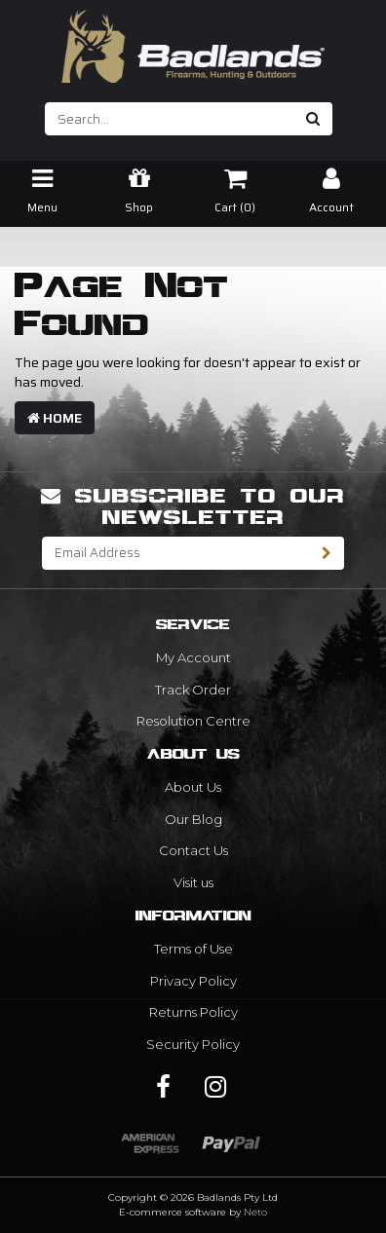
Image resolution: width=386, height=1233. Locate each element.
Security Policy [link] (193, 1044)
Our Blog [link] (193, 819)
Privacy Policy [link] (193, 981)
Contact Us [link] (193, 850)
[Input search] (170, 118)
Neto (255, 1212)
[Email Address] (176, 553)
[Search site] (313, 118)
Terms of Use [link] (193, 948)
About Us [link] (193, 787)
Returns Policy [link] (193, 1012)
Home (54, 418)
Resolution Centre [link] (193, 721)
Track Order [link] (193, 689)
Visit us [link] (193, 882)
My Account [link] (193, 657)
